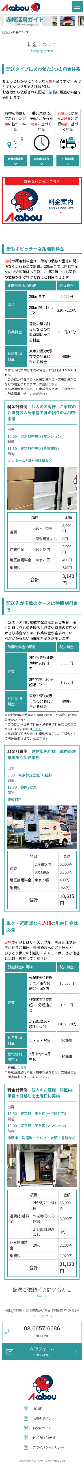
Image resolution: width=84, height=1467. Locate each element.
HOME (6, 32)
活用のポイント (44, 1418)
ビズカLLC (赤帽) (44, 1437)
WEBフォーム (42, 1352)
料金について (42, 1428)
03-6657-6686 (42, 1328)
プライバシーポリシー (48, 1447)
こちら (53, 384)
